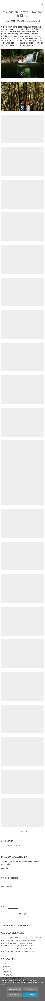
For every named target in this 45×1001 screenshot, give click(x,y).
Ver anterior (8, 925)
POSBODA (21, 21)
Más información (14, 989)
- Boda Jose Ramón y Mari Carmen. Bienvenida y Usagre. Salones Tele (17, 944)
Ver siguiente (22, 925)
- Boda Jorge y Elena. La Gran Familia (18, 940)
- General (5, 966)
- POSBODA (6, 975)
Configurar (30, 989)
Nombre (4, 868)
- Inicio (4, 963)
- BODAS (5, 969)
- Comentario (31, 21)
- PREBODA (6, 972)
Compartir (22, 831)
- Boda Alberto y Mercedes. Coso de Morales (21, 937)
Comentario (6, 886)
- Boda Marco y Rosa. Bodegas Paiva (18, 951)
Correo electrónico (9, 878)
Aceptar (30, 995)
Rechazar (14, 995)
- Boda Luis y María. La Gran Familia (18, 948)
